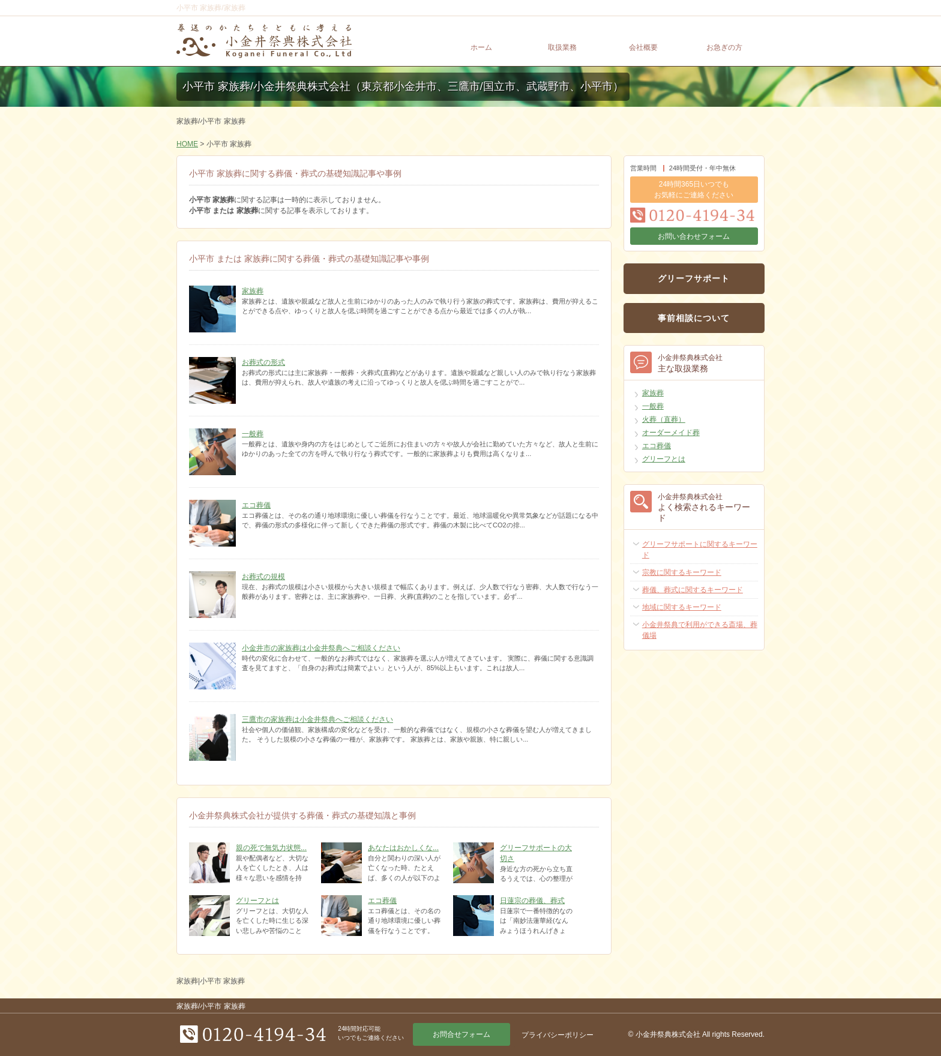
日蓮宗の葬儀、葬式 (532, 900)
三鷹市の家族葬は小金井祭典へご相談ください (317, 719)
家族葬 (252, 291)
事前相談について (694, 318)
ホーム (481, 47)
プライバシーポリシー (558, 1035)
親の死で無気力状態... (271, 848)
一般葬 (252, 434)
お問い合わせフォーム (694, 236)
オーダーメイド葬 (671, 432)
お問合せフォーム (461, 1034)
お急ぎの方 (724, 47)
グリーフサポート (694, 278)
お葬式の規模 (263, 576)
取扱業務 (562, 47)
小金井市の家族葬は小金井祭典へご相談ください (321, 648)
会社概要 (643, 47)
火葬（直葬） (663, 419)
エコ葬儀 (256, 505)
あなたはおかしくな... (403, 848)
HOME (187, 144)
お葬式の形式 (263, 362)
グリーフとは (257, 900)
